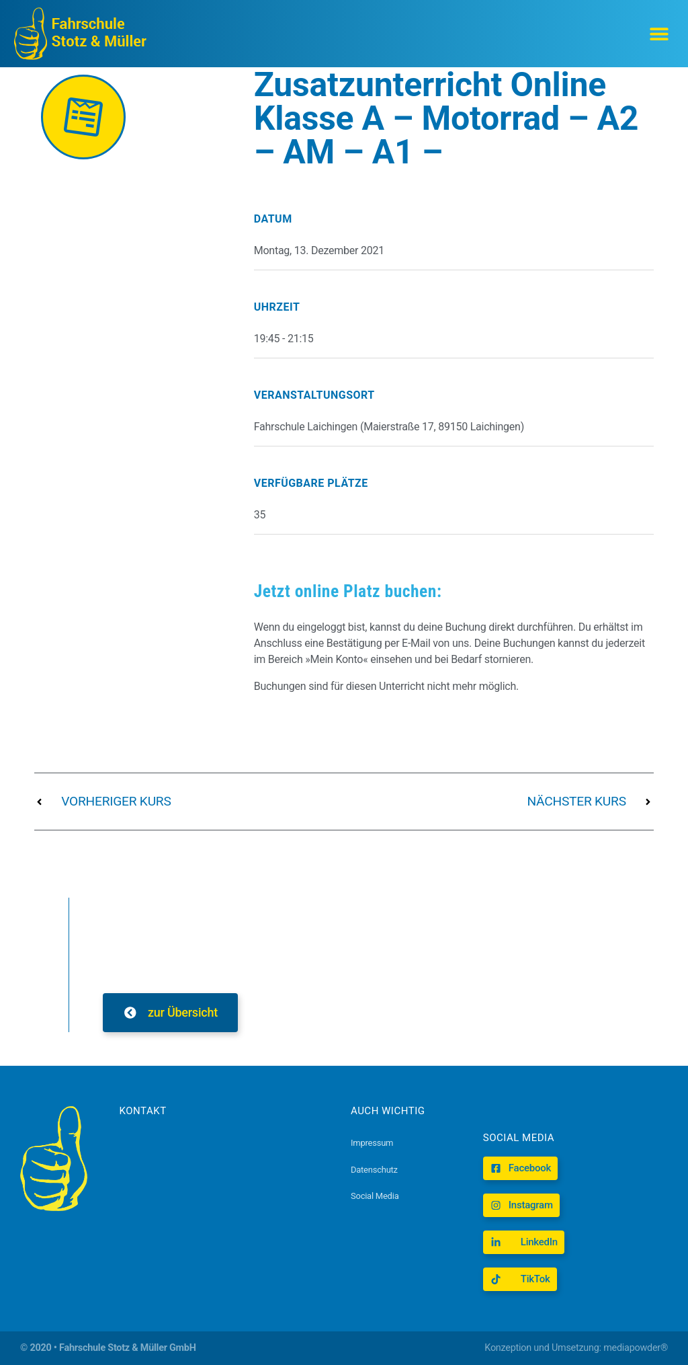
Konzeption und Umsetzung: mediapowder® (576, 1348)
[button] (659, 34)
